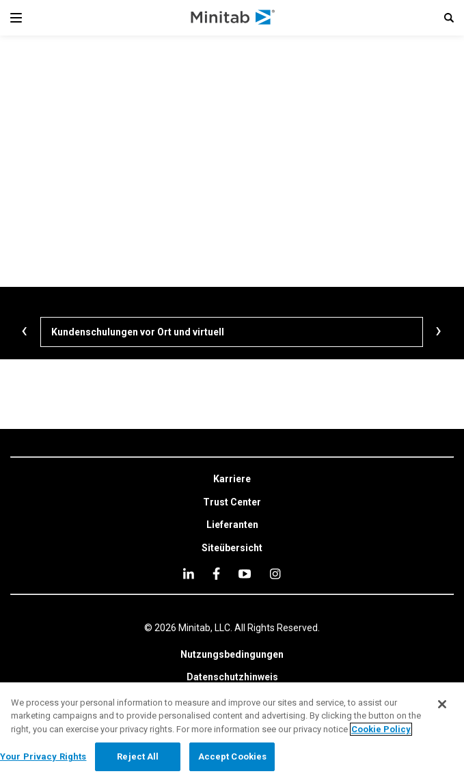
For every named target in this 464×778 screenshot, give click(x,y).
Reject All (138, 756)
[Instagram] (275, 573)
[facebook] (216, 573)
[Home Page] (233, 18)
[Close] (442, 704)
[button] (449, 18)
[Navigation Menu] (16, 18)
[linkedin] (188, 573)
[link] (232, 479)
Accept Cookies (232, 756)
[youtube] (244, 574)
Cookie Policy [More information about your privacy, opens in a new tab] (381, 729)
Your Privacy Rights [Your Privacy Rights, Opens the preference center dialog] (43, 756)
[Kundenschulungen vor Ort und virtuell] (231, 332)
